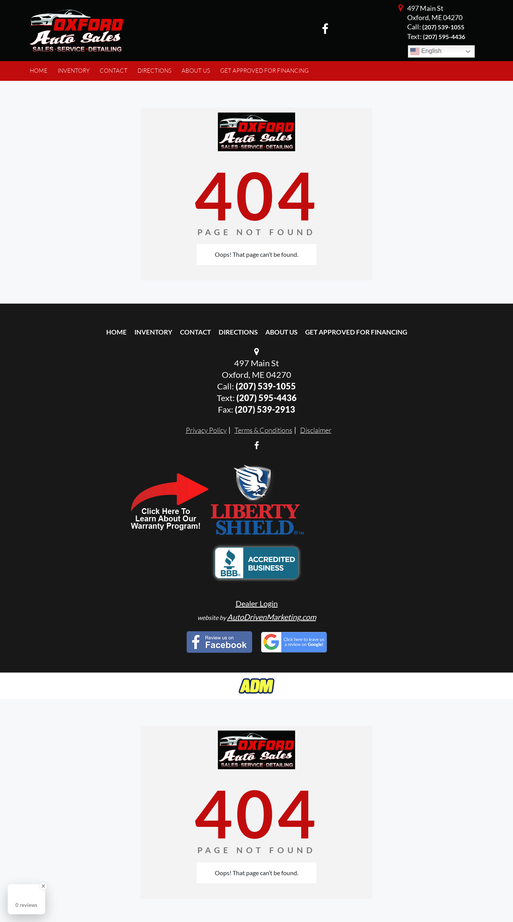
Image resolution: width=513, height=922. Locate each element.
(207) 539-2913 (265, 409)
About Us (281, 332)
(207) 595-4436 (266, 398)
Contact (195, 332)
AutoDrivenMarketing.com (271, 616)
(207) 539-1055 (443, 27)
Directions (238, 332)
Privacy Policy (206, 430)
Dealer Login (257, 603)
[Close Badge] (43, 886)
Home (116, 332)
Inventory (153, 332)
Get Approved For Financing (356, 332)
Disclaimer (315, 430)
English (426, 51)
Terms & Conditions (263, 430)
